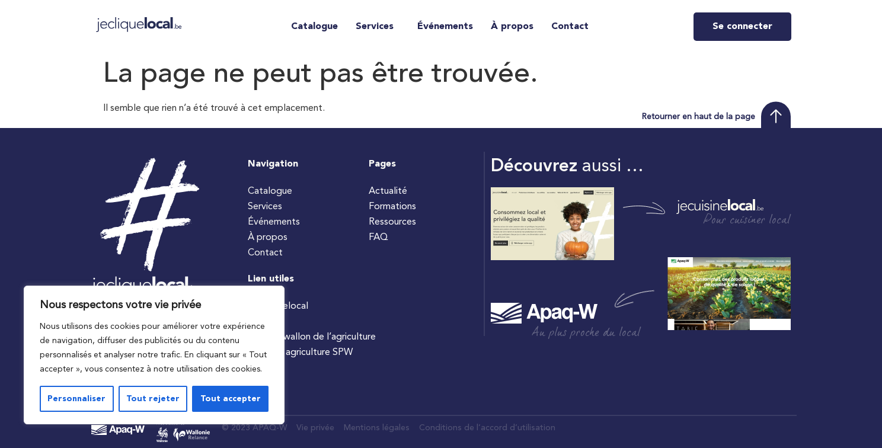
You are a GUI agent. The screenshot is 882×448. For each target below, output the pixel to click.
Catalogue (314, 26)
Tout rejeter (153, 399)
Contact (570, 26)
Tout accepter (230, 399)
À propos (512, 26)
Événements (445, 26)
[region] (154, 355)
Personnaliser (76, 399)
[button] (377, 26)
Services (375, 26)
